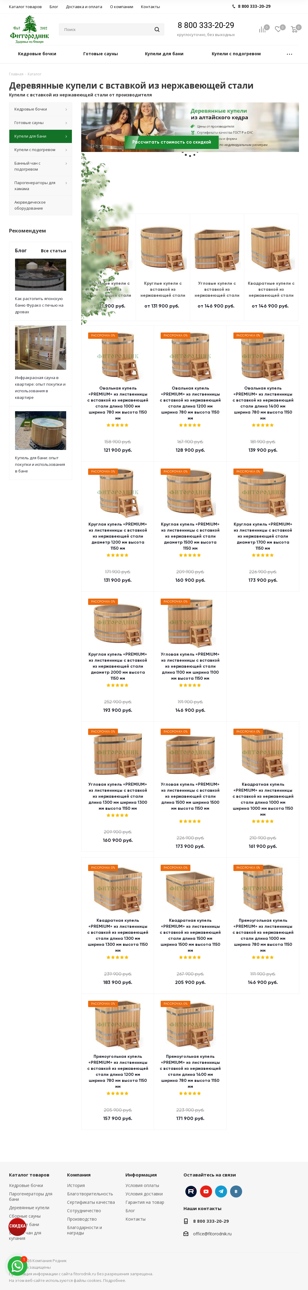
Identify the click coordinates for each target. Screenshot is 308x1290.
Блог (130, 1210)
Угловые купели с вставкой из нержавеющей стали (217, 289)
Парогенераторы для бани (30, 1196)
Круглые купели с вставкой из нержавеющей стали (162, 289)
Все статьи (53, 250)
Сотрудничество (84, 1210)
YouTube (206, 1191)
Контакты (135, 1219)
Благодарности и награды (84, 1230)
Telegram (221, 1191)
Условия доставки (144, 1194)
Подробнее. (114, 1280)
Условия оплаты (142, 1185)
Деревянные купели (29, 1207)
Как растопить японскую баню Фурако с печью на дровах (39, 305)
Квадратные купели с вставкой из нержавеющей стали (271, 289)
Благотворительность (90, 1194)
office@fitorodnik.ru (212, 1234)
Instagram (191, 1191)
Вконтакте (236, 1191)
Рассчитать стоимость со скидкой (171, 142)
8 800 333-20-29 (206, 25)
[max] (17, 1266)
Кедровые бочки (26, 1185)
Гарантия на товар (144, 1202)
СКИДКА (17, 1226)
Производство (82, 1219)
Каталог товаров (29, 1175)
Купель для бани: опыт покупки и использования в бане (40, 464)
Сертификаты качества (91, 1202)
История (76, 1185)
